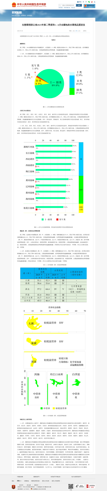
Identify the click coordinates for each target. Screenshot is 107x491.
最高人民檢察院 (56, 481)
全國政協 (26, 481)
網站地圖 (29, 485)
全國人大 (19, 481)
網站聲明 (21, 485)
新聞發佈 (29, 15)
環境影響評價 (67, 7)
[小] (79, 31)
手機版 (70, 487)
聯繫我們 (36, 485)
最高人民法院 (45, 481)
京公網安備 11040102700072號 (38, 489)
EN (86, 2)
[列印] (84, 31)
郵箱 (79, 2)
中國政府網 (20, 476)
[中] (76, 31)
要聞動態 (23, 15)
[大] (74, 31)
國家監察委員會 (35, 481)
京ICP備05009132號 (46, 486)
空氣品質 (73, 7)
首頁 (19, 15)
